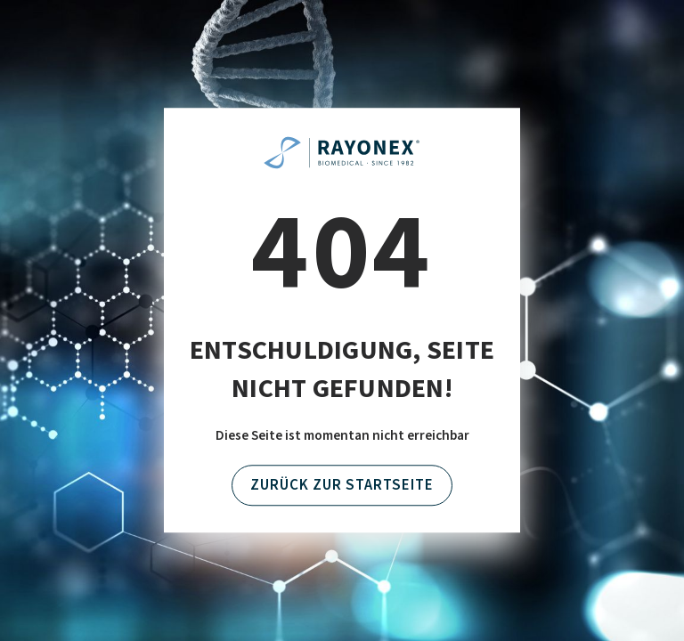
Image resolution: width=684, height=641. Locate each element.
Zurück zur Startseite (342, 485)
